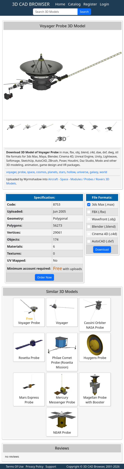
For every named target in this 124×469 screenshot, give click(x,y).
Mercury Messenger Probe (62, 389)
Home (60, 4)
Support (51, 466)
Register (90, 4)
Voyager (62, 312)
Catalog (74, 4)
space (31, 172)
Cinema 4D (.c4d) (104, 234)
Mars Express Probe (29, 389)
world (103, 172)
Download (102, 249)
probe (22, 172)
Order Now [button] (44, 277)
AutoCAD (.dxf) (103, 241)
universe (82, 172)
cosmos (41, 172)
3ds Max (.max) (103, 204)
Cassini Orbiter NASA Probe (95, 314)
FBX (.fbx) (99, 212)
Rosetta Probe (29, 347)
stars (62, 172)
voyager (11, 172)
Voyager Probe (29, 312)
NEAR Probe (62, 422)
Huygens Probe (95, 347)
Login (104, 4)
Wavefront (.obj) (103, 219)
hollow (71, 172)
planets (52, 172)
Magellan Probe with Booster (95, 389)
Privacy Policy (34, 466)
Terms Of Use (15, 466)
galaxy (94, 172)
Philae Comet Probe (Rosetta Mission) (62, 351)
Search (84, 12)
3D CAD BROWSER (30, 4)
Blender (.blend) (104, 226)
